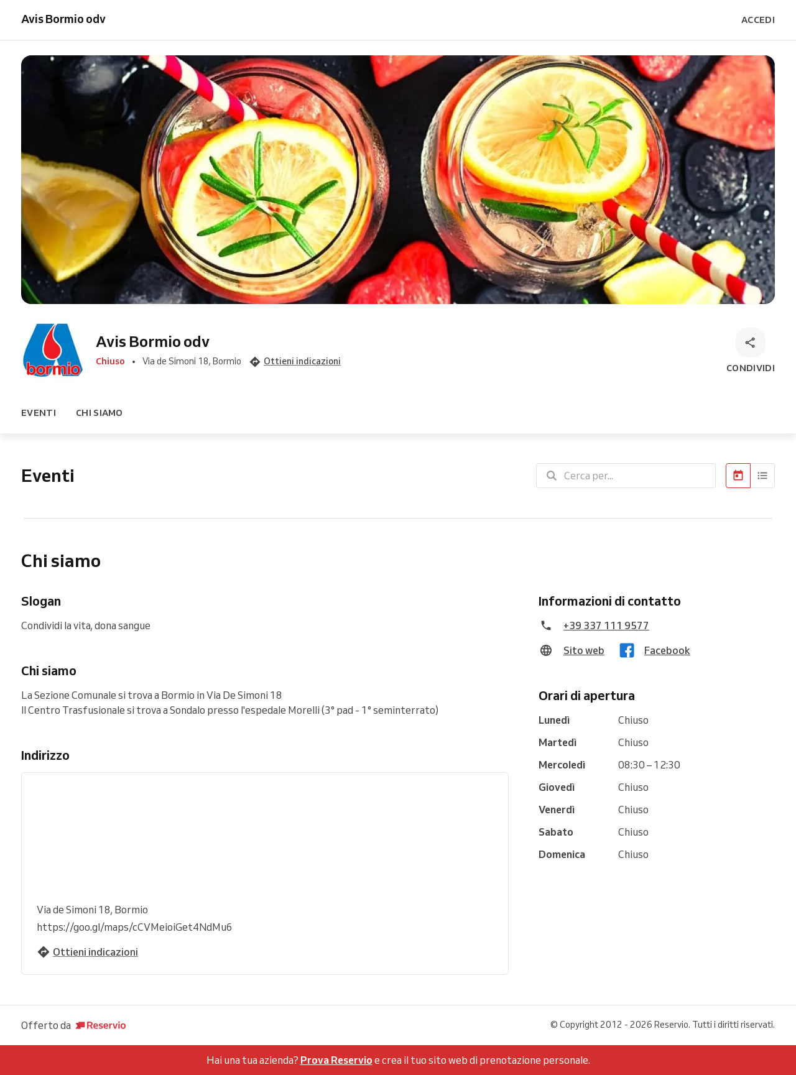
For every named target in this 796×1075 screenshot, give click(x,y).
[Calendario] (738, 475)
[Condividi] (750, 351)
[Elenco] (763, 475)
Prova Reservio (336, 1060)
